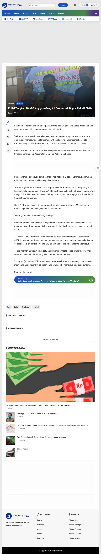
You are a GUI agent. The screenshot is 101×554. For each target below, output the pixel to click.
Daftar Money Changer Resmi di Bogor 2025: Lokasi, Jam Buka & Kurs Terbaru (38, 405)
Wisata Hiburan (75, 534)
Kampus (40, 538)
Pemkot (40, 520)
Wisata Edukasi (75, 529)
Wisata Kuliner (74, 538)
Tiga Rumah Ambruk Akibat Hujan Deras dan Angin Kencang (41, 437)
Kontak (61, 13)
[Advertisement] (50, 42)
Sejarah (51, 13)
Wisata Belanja (75, 525)
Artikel (25, 13)
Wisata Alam (74, 520)
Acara (39, 529)
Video (42, 13)
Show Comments (50, 339)
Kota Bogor (25, 307)
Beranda (7, 13)
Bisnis (39, 534)
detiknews (27, 272)
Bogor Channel (57, 551)
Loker (34, 13)
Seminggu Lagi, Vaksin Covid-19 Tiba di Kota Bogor (38, 414)
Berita (16, 13)
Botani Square (22, 449)
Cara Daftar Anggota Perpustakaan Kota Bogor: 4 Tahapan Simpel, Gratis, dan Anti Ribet (53, 425)
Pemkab (40, 525)
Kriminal (20, 104)
